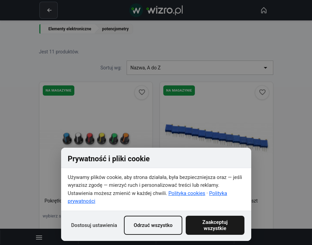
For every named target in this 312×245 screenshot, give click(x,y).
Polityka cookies (186, 193)
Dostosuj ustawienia (94, 225)
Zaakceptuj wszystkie (215, 225)
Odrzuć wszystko (153, 225)
